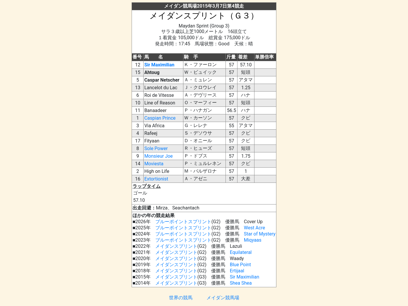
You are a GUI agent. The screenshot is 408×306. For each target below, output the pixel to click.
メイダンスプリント (176, 246)
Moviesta (153, 163)
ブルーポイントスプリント (183, 221)
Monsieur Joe (158, 156)
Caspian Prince (159, 118)
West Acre (254, 228)
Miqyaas (252, 240)
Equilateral (241, 252)
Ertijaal (237, 271)
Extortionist (156, 179)
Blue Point (240, 264)
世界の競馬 (180, 297)
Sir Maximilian (159, 65)
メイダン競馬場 (222, 297)
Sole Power (156, 148)
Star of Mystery (260, 234)
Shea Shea (241, 283)
